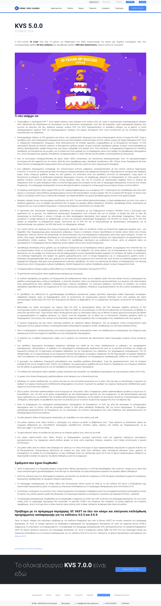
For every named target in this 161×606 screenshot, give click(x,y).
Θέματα (58, 595)
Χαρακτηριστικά (37, 595)
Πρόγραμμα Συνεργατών (121, 595)
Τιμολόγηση (90, 595)
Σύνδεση (142, 2)
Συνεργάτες (79, 595)
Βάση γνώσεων (106, 2)
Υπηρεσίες (67, 595)
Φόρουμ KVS (20, 536)
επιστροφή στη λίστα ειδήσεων (28, 548)
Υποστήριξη (119, 2)
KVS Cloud (130, 2)
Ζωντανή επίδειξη (137, 8)
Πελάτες (48, 595)
